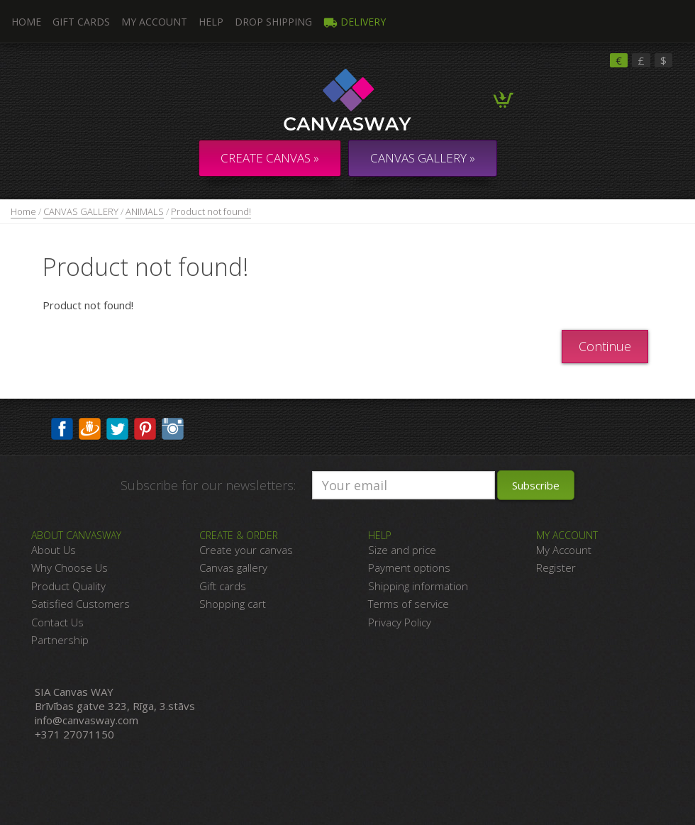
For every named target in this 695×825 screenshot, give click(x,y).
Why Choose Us (69, 567)
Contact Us (57, 622)
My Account (154, 21)
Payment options (409, 567)
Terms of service (408, 604)
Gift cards (222, 586)
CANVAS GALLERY (80, 211)
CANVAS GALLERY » (422, 158)
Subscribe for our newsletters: (208, 485)
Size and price (402, 550)
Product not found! (211, 211)
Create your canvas (246, 550)
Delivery (354, 21)
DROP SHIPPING (273, 21)
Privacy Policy (399, 622)
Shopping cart (232, 604)
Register (556, 567)
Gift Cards (81, 21)
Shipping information (418, 586)
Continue (605, 346)
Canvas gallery (233, 567)
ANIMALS (145, 211)
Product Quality (68, 586)
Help (211, 21)
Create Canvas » (270, 158)
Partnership (60, 640)
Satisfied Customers (80, 604)
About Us (53, 550)
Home (23, 211)
